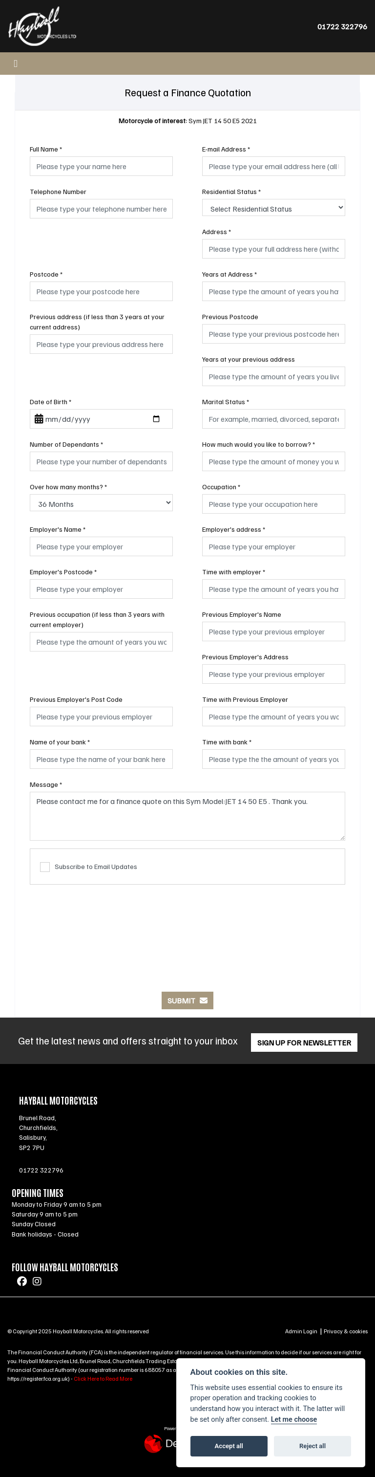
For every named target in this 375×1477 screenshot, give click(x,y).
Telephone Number (58, 191)
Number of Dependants (66, 444)
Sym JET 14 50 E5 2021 (188, 120)
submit (187, 1000)
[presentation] (187, 933)
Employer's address (233, 529)
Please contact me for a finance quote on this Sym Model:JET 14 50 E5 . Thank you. (187, 816)
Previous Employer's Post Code (76, 699)
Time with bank (226, 742)
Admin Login (301, 1331)
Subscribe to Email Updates (88, 867)
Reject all (312, 1446)
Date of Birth (50, 401)
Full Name (46, 149)
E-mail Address (226, 149)
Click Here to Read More (103, 1378)
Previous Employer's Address (245, 656)
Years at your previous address (248, 359)
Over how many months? (68, 486)
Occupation (221, 486)
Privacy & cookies (346, 1331)
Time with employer (233, 571)
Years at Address (229, 274)
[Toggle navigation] (15, 63)
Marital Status (225, 401)
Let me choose (294, 1419)
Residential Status (231, 191)
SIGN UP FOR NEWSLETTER (304, 1042)
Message (46, 784)
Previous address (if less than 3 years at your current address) (97, 321)
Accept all (229, 1446)
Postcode (46, 274)
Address (216, 231)
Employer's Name (57, 529)
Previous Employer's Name (241, 614)
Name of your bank (60, 742)
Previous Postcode (230, 316)
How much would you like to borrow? (258, 444)
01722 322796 (342, 26)
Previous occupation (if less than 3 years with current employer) (97, 619)
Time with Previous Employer (245, 699)
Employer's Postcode (63, 571)
